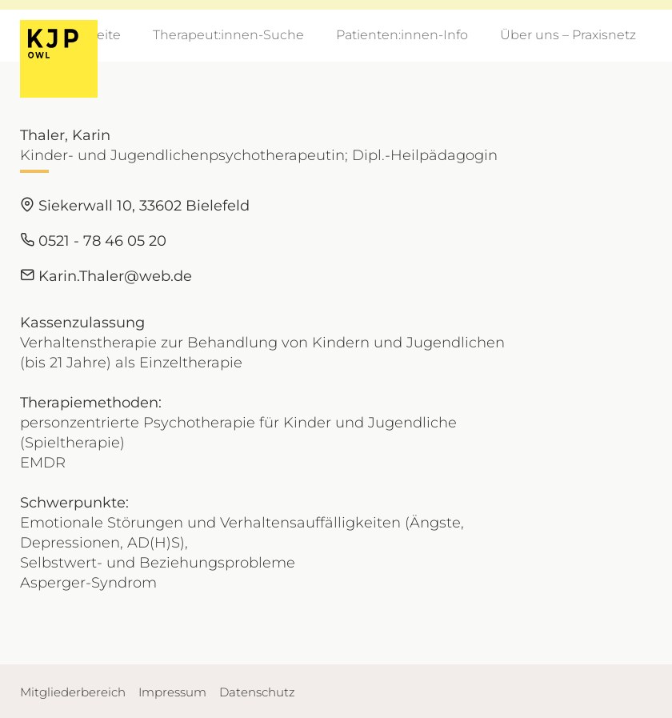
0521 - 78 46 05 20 (93, 241)
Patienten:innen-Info (402, 34)
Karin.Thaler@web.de (106, 276)
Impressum (172, 692)
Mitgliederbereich (73, 692)
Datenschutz (257, 692)
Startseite (91, 34)
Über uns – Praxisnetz (568, 34)
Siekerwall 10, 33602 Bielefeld (135, 206)
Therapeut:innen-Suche (228, 34)
